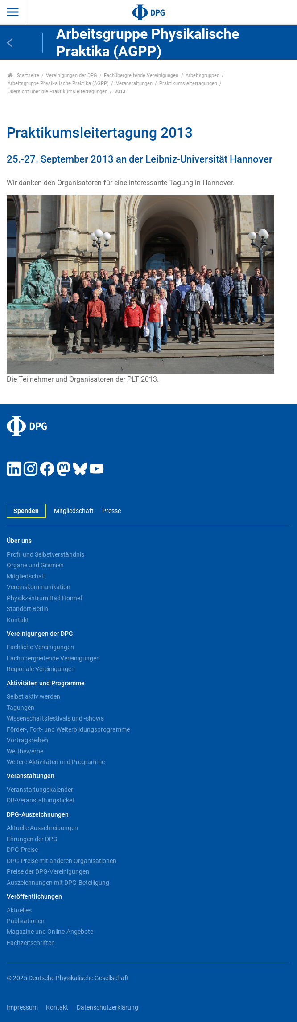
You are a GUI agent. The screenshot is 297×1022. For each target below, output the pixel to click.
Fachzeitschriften (31, 942)
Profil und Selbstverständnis (45, 554)
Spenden (26, 511)
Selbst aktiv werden (33, 696)
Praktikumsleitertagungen (188, 83)
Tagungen (20, 707)
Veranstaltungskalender (40, 789)
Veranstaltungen (134, 83)
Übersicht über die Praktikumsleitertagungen (57, 91)
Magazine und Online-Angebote (50, 931)
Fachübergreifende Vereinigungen (141, 75)
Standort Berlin (27, 608)
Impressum (22, 1007)
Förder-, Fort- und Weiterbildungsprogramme (68, 729)
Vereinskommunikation (38, 586)
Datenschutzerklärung (107, 1007)
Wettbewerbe (25, 751)
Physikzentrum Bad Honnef (44, 598)
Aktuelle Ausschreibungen (42, 827)
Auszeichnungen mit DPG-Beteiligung (58, 882)
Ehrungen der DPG (32, 839)
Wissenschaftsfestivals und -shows (55, 718)
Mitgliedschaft (74, 511)
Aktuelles (19, 910)
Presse (111, 511)
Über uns (19, 541)
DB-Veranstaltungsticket (40, 800)
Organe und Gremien (35, 565)
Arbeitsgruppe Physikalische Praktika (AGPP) (58, 83)
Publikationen (26, 920)
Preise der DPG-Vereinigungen (48, 871)
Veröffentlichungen (34, 896)
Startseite (23, 75)
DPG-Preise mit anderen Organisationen (61, 860)
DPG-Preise (22, 849)
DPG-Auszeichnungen (38, 814)
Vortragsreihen (27, 740)
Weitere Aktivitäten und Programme (56, 761)
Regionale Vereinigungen (41, 668)
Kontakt (18, 619)
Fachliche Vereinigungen (40, 647)
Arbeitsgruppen (202, 75)
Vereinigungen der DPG (71, 75)
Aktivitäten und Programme (46, 683)
